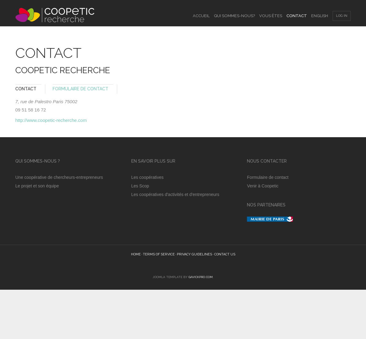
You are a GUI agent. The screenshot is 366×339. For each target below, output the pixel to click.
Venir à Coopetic (263, 185)
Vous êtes (270, 15)
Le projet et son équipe (37, 185)
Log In (341, 16)
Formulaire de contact (267, 177)
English (319, 15)
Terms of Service (159, 254)
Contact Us (224, 254)
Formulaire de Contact (80, 88)
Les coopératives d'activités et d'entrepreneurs (175, 194)
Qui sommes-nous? (234, 15)
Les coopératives (147, 177)
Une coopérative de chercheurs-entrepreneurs (59, 177)
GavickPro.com (201, 277)
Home (136, 254)
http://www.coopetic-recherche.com (51, 120)
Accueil (201, 15)
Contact (296, 15)
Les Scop (140, 185)
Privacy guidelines (194, 254)
